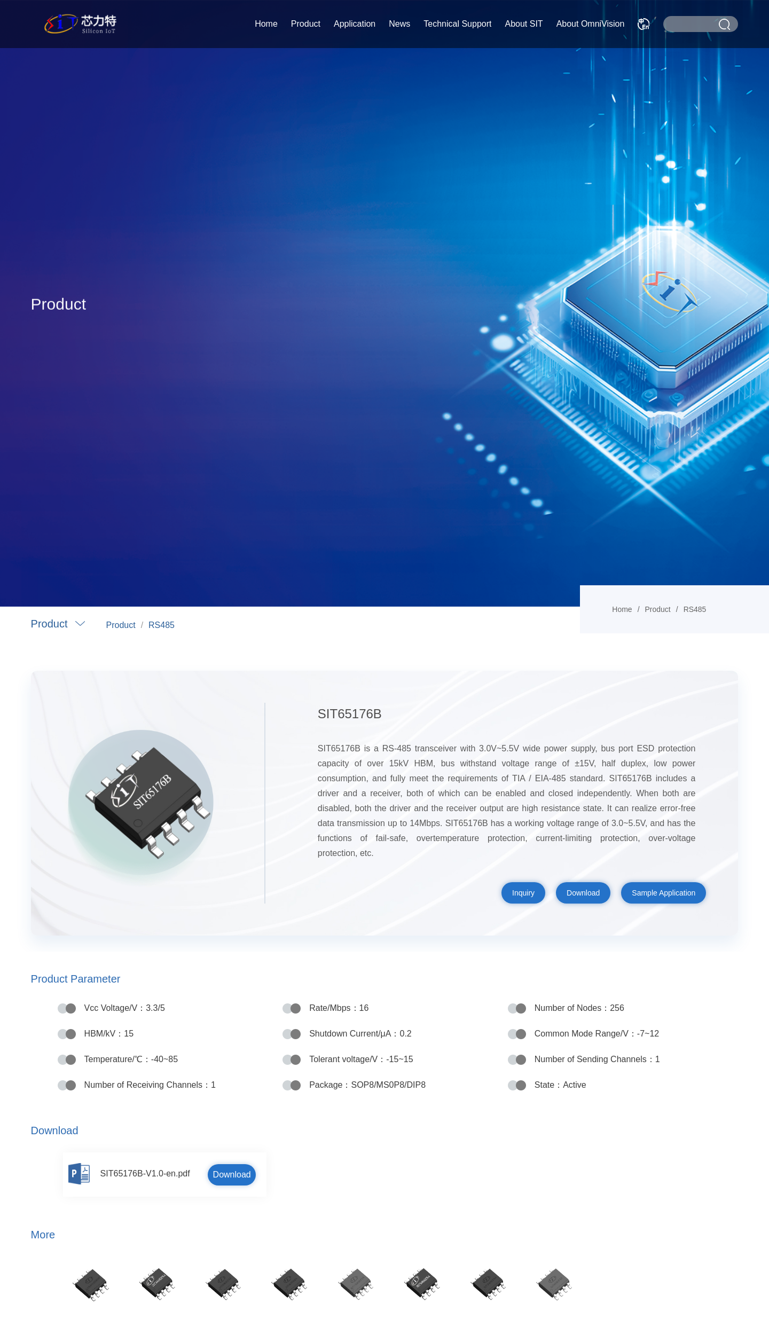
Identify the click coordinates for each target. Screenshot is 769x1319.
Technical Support (457, 23)
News (399, 23)
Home (266, 23)
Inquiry (523, 893)
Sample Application (663, 893)
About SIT (524, 23)
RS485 (161, 625)
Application (354, 23)
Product (305, 23)
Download (583, 893)
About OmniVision (590, 23)
